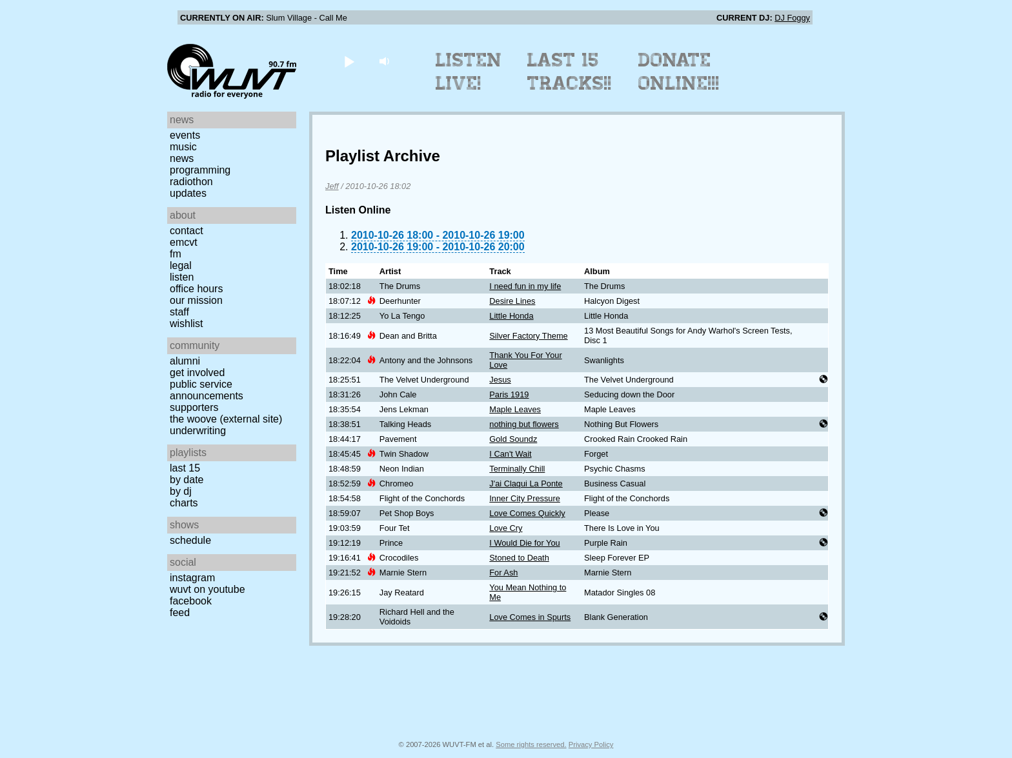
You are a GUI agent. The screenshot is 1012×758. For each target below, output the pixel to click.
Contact (186, 230)
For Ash (503, 572)
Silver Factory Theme (528, 336)
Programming (200, 170)
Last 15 (185, 468)
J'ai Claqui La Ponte (525, 483)
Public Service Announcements (206, 390)
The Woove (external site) (226, 419)
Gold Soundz (513, 439)
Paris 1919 (509, 394)
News (182, 158)
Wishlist (186, 323)
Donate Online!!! (679, 71)
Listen (182, 277)
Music (183, 146)
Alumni (185, 360)
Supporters (194, 407)
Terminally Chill (517, 469)
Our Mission (196, 300)
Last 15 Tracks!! (569, 71)
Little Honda (511, 316)
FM (175, 253)
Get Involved (197, 372)
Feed (180, 612)
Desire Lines (512, 301)
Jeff (332, 186)
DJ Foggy (792, 18)
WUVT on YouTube (207, 589)
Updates (188, 193)
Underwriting (198, 430)
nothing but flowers (523, 424)
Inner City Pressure (524, 498)
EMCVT (183, 242)
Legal (181, 265)
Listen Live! (469, 71)
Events (185, 135)
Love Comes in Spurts (530, 617)
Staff (179, 311)
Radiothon (191, 181)
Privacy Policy (591, 744)
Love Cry (505, 528)
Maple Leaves (515, 409)
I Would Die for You (524, 543)
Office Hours (196, 288)
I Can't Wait (510, 454)
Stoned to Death (519, 558)
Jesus (500, 379)
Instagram (192, 577)
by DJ (181, 491)
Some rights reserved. (531, 744)
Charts (184, 502)
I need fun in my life (525, 286)
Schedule (190, 540)
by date (186, 479)
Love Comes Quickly (527, 513)
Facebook (191, 600)
